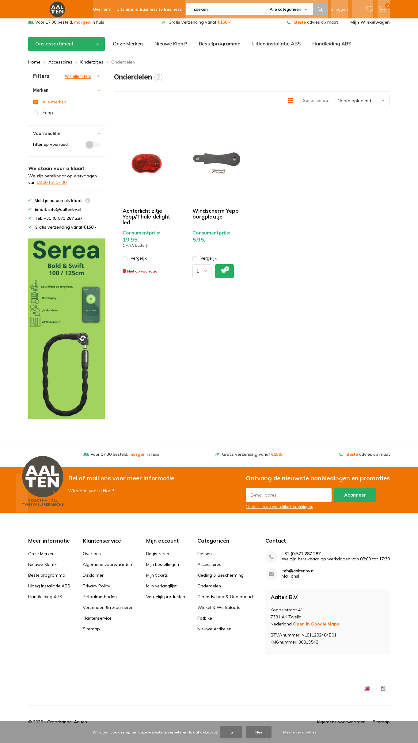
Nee (258, 732)
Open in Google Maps (316, 628)
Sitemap (91, 633)
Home (34, 66)
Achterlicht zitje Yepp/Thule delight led (146, 221)
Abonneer (355, 499)
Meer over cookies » (301, 732)
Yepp (48, 117)
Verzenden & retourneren (108, 612)
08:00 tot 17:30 (51, 187)
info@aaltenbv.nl (298, 575)
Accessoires (60, 66)
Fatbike (204, 622)
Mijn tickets (157, 579)
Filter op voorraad (66, 149)
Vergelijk (135, 262)
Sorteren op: (316, 105)
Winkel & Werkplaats (218, 612)
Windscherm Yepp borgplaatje (215, 218)
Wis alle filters (78, 81)
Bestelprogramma (220, 48)
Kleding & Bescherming (220, 579)
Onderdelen (209, 590)
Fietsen (204, 558)
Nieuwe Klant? (170, 48)
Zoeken (320, 9)
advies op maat (316, 26)
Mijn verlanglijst (161, 590)
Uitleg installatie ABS (276, 48)
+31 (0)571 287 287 (301, 558)
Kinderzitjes (91, 66)
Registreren (157, 558)
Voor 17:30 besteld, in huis (69, 26)
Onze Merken (128, 48)
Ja (231, 732)
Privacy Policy (96, 590)
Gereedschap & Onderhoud (225, 601)
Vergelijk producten (165, 601)
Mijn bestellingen (162, 569)
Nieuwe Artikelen (214, 633)
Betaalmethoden (100, 601)
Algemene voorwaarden (107, 569)
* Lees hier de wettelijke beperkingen (279, 511)
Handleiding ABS (331, 48)
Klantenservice (97, 622)
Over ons (92, 558)
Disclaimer (93, 579)
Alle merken (54, 106)
